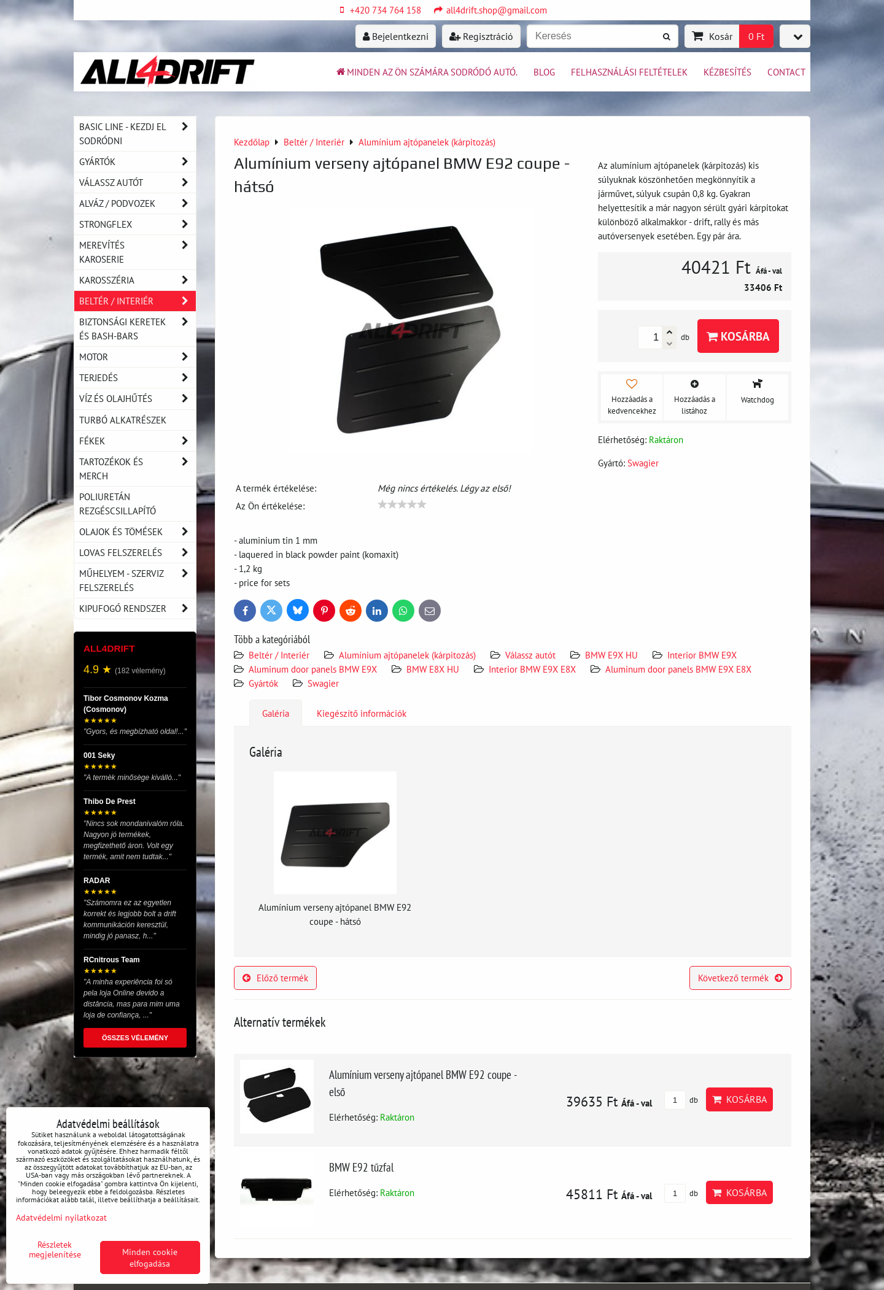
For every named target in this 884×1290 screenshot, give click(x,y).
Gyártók (263, 683)
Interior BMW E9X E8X (532, 669)
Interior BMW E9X (702, 655)
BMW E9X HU (611, 655)
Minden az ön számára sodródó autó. (426, 72)
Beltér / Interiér (279, 655)
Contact (786, 72)
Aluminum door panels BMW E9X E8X (678, 669)
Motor (137, 357)
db (681, 1100)
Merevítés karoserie (137, 252)
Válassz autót (530, 655)
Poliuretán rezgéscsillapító (117, 503)
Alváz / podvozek (137, 203)
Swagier (323, 683)
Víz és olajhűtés (137, 398)
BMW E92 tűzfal (361, 1167)
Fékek (137, 441)
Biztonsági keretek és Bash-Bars (137, 329)
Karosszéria (137, 280)
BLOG (544, 72)
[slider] (402, 504)
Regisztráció (481, 36)
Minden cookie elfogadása (149, 1257)
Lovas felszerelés (137, 553)
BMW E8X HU (432, 669)
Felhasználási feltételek (629, 72)
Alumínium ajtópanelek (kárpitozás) (407, 655)
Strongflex (137, 224)
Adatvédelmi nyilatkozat (61, 1217)
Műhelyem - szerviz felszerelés (137, 580)
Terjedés (137, 378)
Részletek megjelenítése (55, 1249)
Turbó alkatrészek (122, 420)
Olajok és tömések (137, 532)
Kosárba (738, 336)
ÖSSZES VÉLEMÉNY (135, 1037)
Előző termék (275, 977)
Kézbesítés (727, 72)
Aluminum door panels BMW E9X (314, 669)
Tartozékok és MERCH (137, 469)
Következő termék (740, 977)
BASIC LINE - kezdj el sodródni (137, 134)
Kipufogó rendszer (137, 608)
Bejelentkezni (395, 36)
